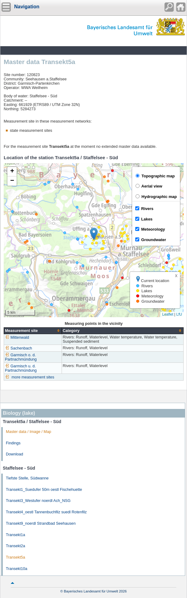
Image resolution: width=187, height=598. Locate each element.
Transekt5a (15, 557)
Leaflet (167, 314)
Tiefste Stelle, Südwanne (27, 478)
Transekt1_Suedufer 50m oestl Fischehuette (44, 489)
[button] (94, 234)
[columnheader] (33, 330)
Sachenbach (18, 348)
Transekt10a (16, 569)
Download (14, 454)
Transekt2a (15, 546)
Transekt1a (15, 535)
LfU (179, 314)
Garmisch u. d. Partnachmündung (21, 368)
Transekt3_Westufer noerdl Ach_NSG (38, 501)
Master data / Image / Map (28, 432)
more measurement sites (33, 377)
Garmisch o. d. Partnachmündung (21, 357)
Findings (13, 443)
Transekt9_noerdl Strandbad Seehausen (40, 523)
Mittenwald (17, 337)
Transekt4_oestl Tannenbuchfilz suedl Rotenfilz (46, 512)
